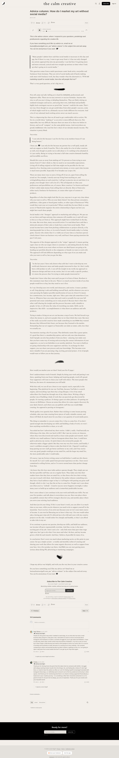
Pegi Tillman (37, 631)
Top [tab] (32, 702)
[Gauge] (86, 30)
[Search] (96, 3)
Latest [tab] (36, 702)
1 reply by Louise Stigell (41, 687)
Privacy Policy (72, 598)
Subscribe (106, 3)
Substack (51, 757)
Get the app (67, 753)
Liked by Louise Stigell (39, 633)
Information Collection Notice (59, 598)
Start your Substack (54, 753)
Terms (63, 749)
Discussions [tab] (42, 702)
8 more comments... (35, 694)
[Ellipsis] (88, 631)
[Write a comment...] (61, 625)
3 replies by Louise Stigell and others (45, 656)
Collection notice (70, 749)
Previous (35, 611)
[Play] (40, 30)
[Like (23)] (33, 22)
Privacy (58, 749)
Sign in (114, 3)
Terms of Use (67, 596)
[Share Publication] (99, 3)
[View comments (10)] (43, 22)
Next (85, 611)
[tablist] (38, 702)
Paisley (35, 662)
